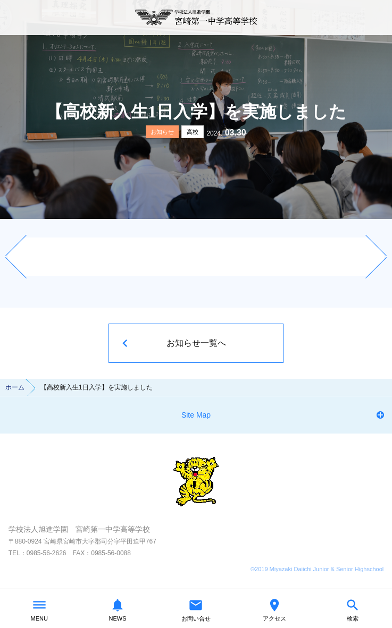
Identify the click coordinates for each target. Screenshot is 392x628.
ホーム (14, 387)
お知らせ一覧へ (196, 342)
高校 (192, 132)
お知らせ (162, 132)
